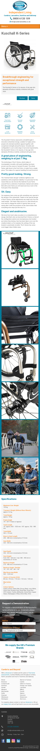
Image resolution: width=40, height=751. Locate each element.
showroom (8, 673)
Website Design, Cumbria (26, 747)
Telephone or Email (11, 627)
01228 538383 (13, 727)
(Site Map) (36, 747)
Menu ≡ (4, 26)
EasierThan (17, 747)
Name (5, 620)
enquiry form (7, 704)
